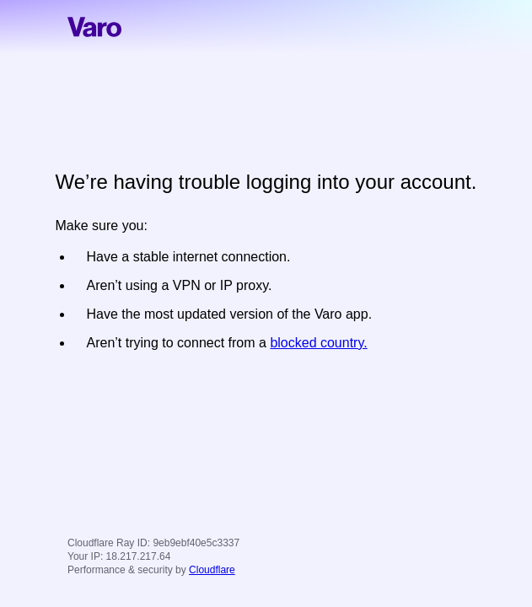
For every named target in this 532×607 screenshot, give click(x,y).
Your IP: (85, 556)
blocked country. (318, 343)
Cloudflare (212, 570)
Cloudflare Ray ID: (108, 543)
